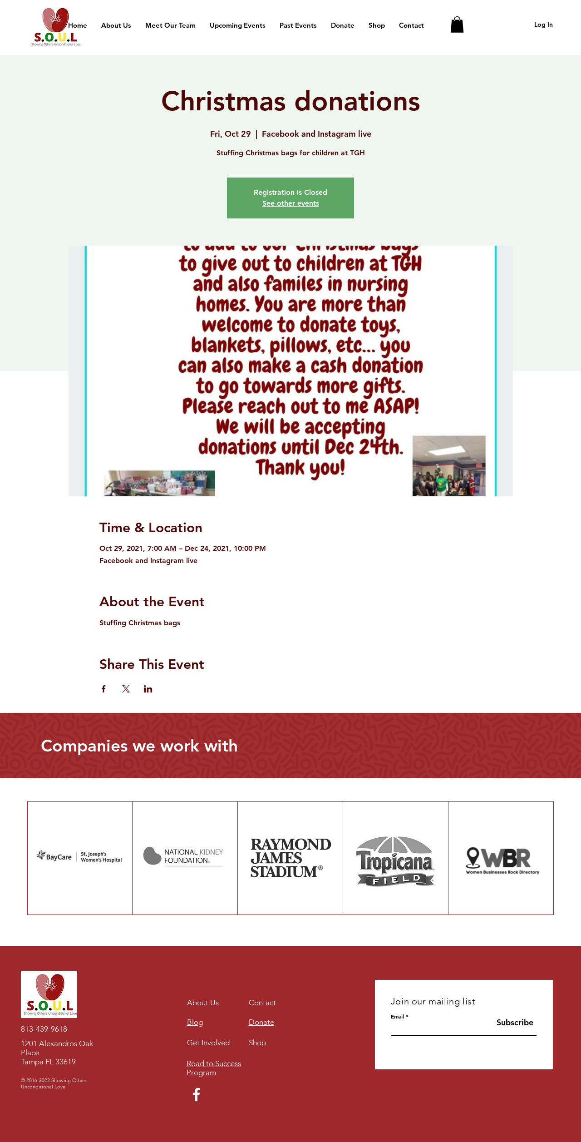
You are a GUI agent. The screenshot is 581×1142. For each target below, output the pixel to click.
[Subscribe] (513, 1022)
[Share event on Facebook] (103, 688)
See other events (290, 203)
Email (397, 1016)
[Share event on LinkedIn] (148, 688)
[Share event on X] (126, 688)
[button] (457, 24)
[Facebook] (196, 1094)
